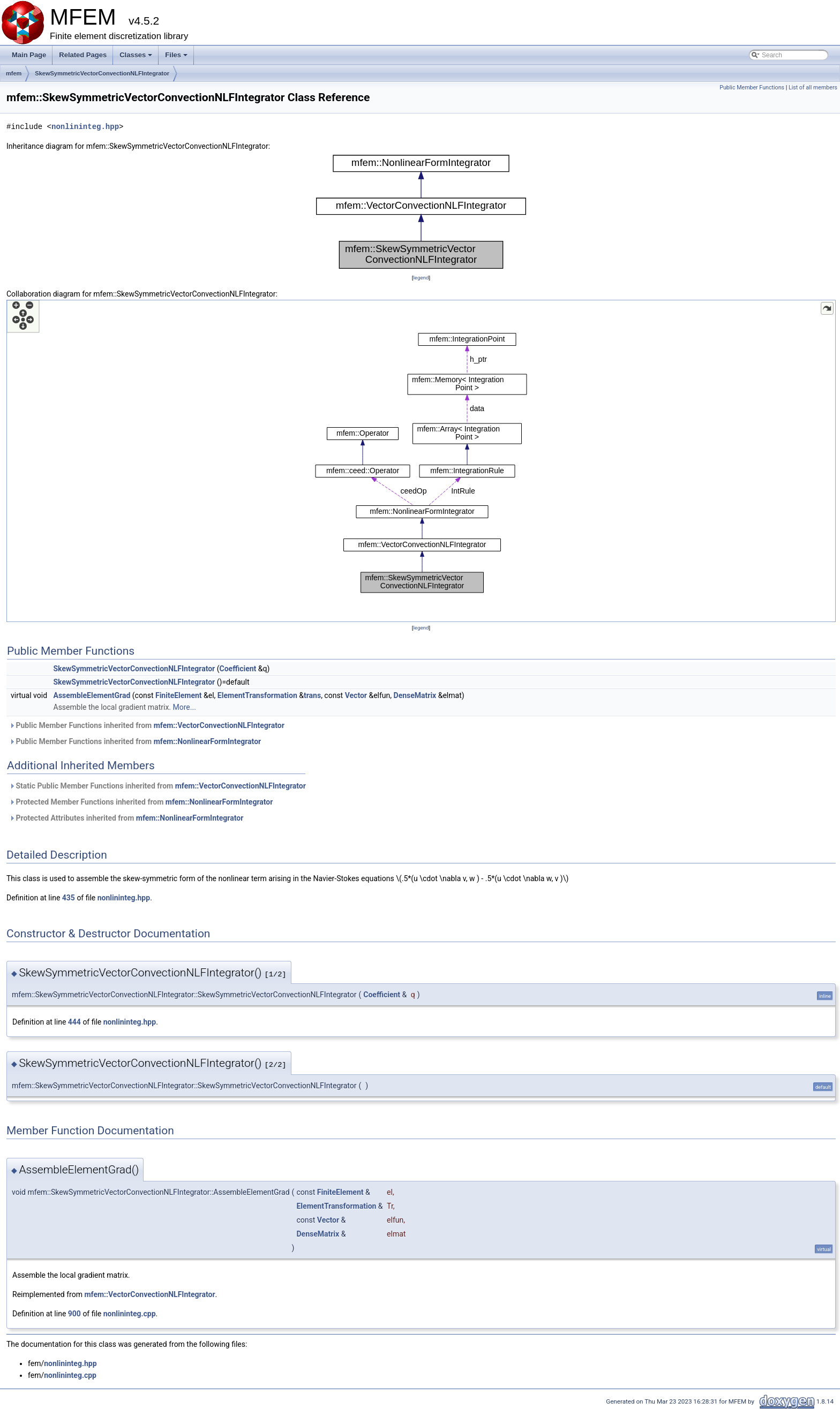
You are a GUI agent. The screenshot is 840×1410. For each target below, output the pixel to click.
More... (184, 707)
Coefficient (238, 668)
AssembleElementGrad (92, 695)
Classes (136, 58)
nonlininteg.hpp (85, 127)
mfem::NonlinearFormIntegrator (207, 741)
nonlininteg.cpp (129, 1313)
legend (421, 278)
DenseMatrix (415, 695)
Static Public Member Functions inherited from (157, 786)
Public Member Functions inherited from (146, 725)
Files (177, 58)
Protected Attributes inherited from (126, 818)
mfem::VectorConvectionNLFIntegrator (219, 725)
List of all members (813, 87)
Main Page (29, 55)
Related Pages (83, 55)
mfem (13, 73)
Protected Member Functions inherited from (141, 802)
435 (68, 897)
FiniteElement (178, 695)
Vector (356, 695)
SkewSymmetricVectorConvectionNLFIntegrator (102, 73)
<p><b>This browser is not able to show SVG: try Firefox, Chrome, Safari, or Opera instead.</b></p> (421, 212)
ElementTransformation (257, 695)
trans (312, 695)
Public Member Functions (751, 87)
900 (74, 1313)
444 (74, 1022)
